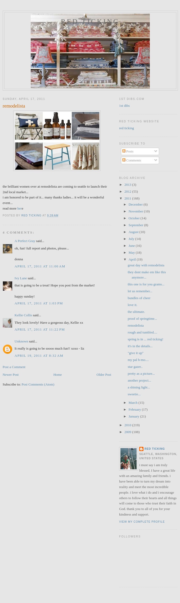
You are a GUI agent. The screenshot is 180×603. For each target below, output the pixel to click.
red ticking (90, 21)
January (134, 416)
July (132, 239)
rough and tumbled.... (142, 332)
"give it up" (135, 353)
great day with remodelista (146, 265)
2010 (128, 425)
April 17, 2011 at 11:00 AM (40, 266)
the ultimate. (136, 312)
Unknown (21, 341)
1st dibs (124, 106)
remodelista (136, 325)
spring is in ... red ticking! (145, 339)
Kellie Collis (23, 315)
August (134, 232)
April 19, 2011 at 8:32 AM (39, 356)
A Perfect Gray (25, 241)
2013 (128, 185)
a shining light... (139, 387)
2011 (128, 198)
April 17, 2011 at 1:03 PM (39, 303)
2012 (128, 191)
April (133, 259)
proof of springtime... (142, 319)
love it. (132, 305)
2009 (128, 432)
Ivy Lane (21, 278)
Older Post (104, 375)
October (135, 218)
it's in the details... (140, 346)
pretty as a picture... (141, 373)
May (132, 252)
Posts (128, 151)
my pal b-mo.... (138, 360)
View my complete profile (142, 521)
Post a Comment (14, 367)
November (136, 211)
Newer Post (11, 375)
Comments (131, 160)
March (133, 403)
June (132, 246)
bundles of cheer (139, 298)
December (136, 204)
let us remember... (140, 291)
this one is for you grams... (146, 284)
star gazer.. (135, 367)
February (135, 409)
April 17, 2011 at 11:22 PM (40, 329)
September (136, 225)
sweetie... (134, 394)
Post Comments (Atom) (38, 384)
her (19, 208)
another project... (139, 380)
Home (57, 375)
